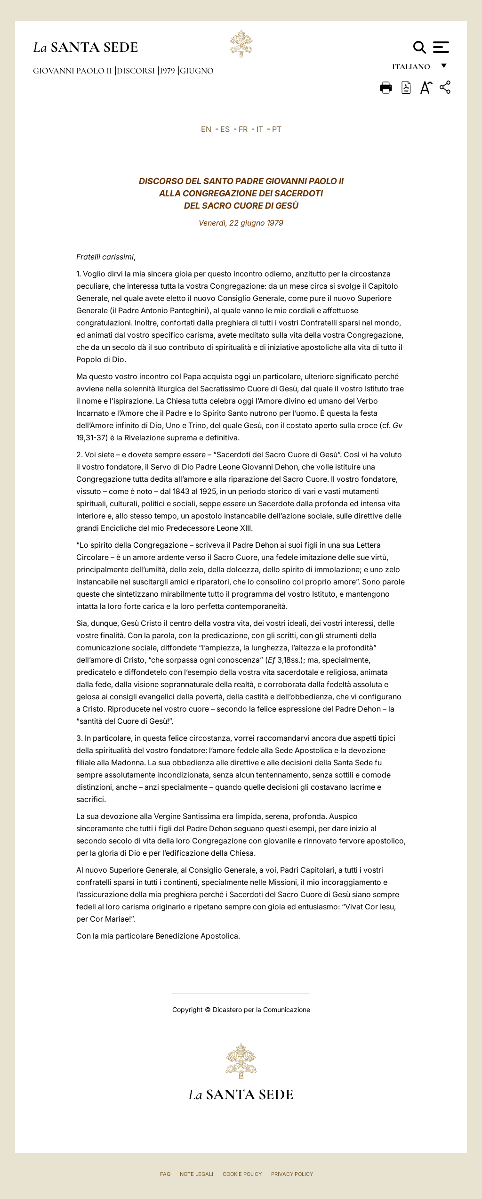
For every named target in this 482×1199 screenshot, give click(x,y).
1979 (168, 70)
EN (206, 129)
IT (260, 129)
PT (276, 129)
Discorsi (137, 70)
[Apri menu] (440, 47)
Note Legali (196, 1174)
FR (243, 129)
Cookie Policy (242, 1174)
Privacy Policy (292, 1174)
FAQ (165, 1174)
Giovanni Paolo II (73, 70)
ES (225, 129)
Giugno (197, 70)
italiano (413, 69)
